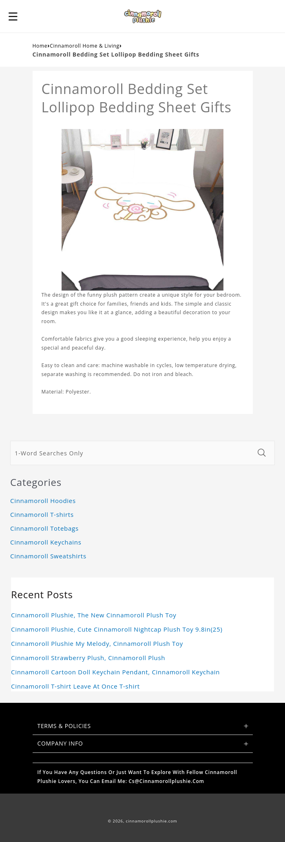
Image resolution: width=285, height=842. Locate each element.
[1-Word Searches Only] (131, 453)
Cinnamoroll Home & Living (84, 45)
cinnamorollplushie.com (151, 821)
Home (40, 45)
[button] (13, 16)
